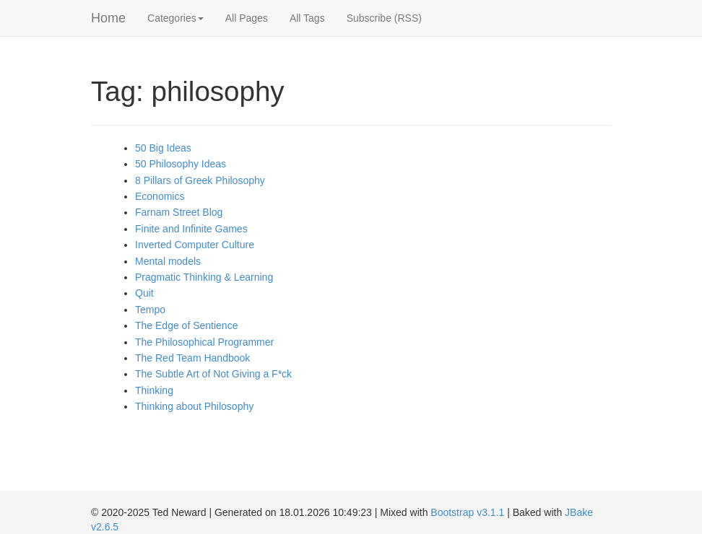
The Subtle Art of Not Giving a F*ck (213, 374)
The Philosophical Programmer (204, 342)
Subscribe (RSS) (384, 18)
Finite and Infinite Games (191, 229)
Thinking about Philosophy (194, 406)
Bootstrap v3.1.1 (467, 512)
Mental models (168, 261)
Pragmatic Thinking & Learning (204, 277)
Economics (159, 196)
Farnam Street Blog (178, 212)
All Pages (246, 18)
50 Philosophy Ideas (180, 164)
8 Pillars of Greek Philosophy (200, 180)
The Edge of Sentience (186, 325)
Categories (175, 18)
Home (108, 18)
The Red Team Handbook (192, 358)
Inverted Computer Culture (194, 244)
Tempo (150, 309)
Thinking (154, 390)
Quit (144, 293)
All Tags (307, 18)
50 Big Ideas (163, 148)
